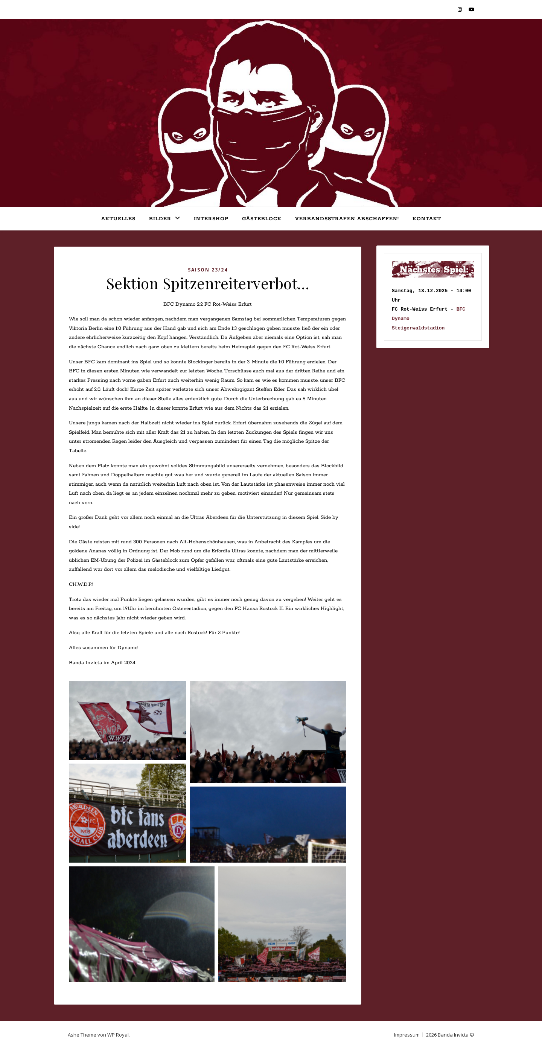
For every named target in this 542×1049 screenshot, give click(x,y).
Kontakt (427, 219)
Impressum (407, 1034)
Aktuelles (118, 219)
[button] (127, 720)
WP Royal (118, 1034)
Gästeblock (262, 219)
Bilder (160, 219)
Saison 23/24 (208, 270)
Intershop (211, 219)
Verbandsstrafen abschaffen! (347, 219)
